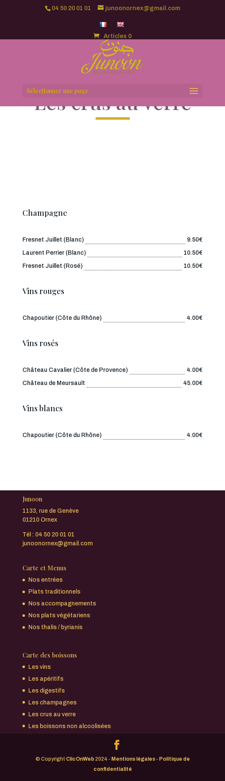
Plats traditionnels (54, 591)
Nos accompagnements (62, 603)
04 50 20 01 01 (71, 8)
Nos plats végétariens (59, 615)
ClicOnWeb (80, 759)
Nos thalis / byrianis (55, 627)
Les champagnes (52, 702)
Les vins (39, 667)
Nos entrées (45, 580)
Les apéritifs (45, 679)
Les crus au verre (52, 714)
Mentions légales (133, 759)
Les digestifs (46, 691)
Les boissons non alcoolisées (69, 726)
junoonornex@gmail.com (57, 543)
